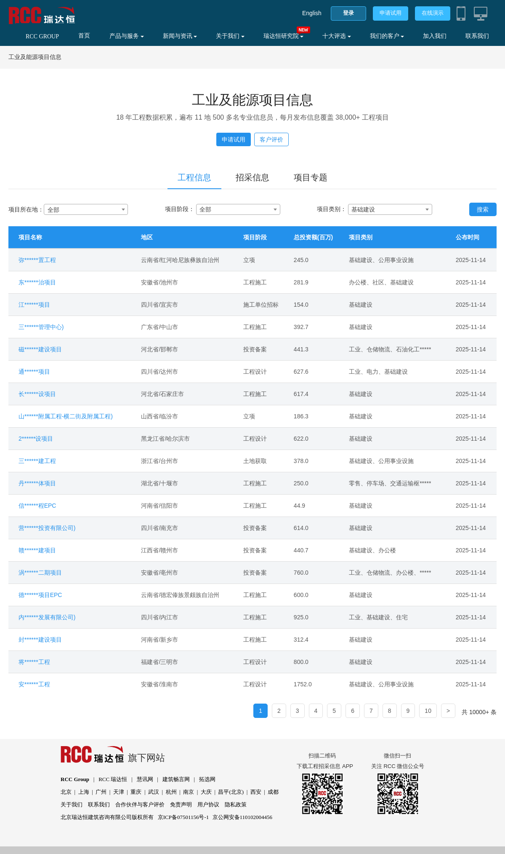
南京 (188, 792)
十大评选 (336, 36)
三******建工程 (37, 461)
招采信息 (252, 177)
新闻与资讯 (180, 36)
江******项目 (34, 304)
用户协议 (208, 804)
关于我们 (230, 36)
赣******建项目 (37, 550)
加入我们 (435, 36)
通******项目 (34, 371)
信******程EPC (37, 505)
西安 (255, 792)
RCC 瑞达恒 (112, 779)
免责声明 (181, 804)
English (312, 13)
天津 (118, 792)
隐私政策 (236, 804)
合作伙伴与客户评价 (140, 804)
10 (428, 710)
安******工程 (34, 684)
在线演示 (433, 13)
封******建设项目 (40, 639)
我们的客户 (387, 36)
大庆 (206, 792)
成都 (273, 792)
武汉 (153, 792)
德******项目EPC (40, 595)
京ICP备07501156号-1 (183, 817)
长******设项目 (37, 394)
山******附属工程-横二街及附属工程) (66, 416)
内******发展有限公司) (47, 617)
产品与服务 (126, 36)
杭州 (171, 792)
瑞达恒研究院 (283, 36)
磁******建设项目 (40, 349)
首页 (84, 35)
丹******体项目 (37, 483)
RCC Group (75, 779)
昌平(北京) (231, 792)
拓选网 (207, 779)
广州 (101, 792)
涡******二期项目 (40, 572)
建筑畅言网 (176, 779)
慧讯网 (145, 779)
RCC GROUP (42, 36)
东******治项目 (37, 282)
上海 (83, 792)
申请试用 (390, 13)
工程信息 (194, 177)
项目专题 (310, 177)
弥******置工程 (37, 260)
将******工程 (34, 662)
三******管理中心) (41, 327)
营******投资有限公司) (47, 528)
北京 (66, 792)
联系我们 (477, 36)
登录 (348, 13)
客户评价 (271, 139)
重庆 (135, 792)
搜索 (483, 209)
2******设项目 (36, 438)
